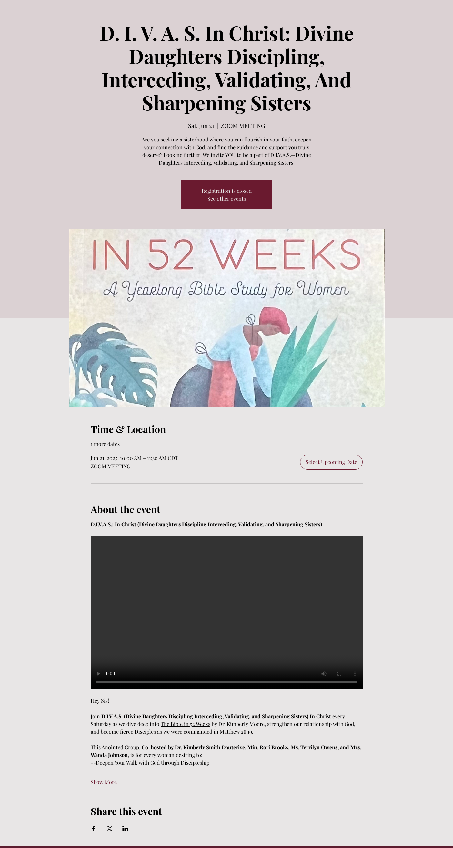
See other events (226, 198)
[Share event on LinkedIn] (125, 828)
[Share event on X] (109, 828)
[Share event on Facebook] (94, 828)
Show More (104, 782)
